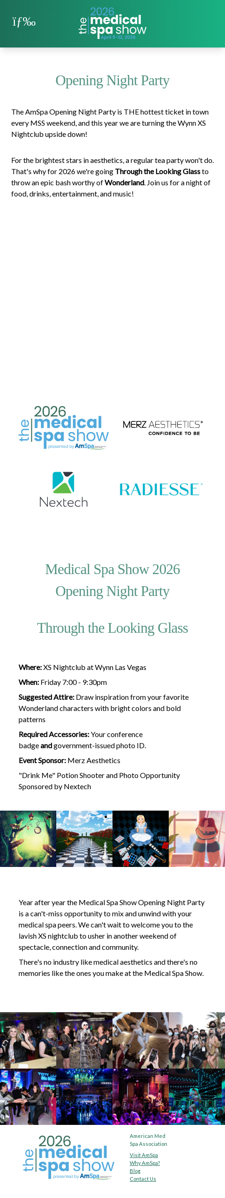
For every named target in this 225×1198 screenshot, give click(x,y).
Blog (135, 1171)
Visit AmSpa (144, 1155)
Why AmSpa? (145, 1163)
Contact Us (143, 1179)
